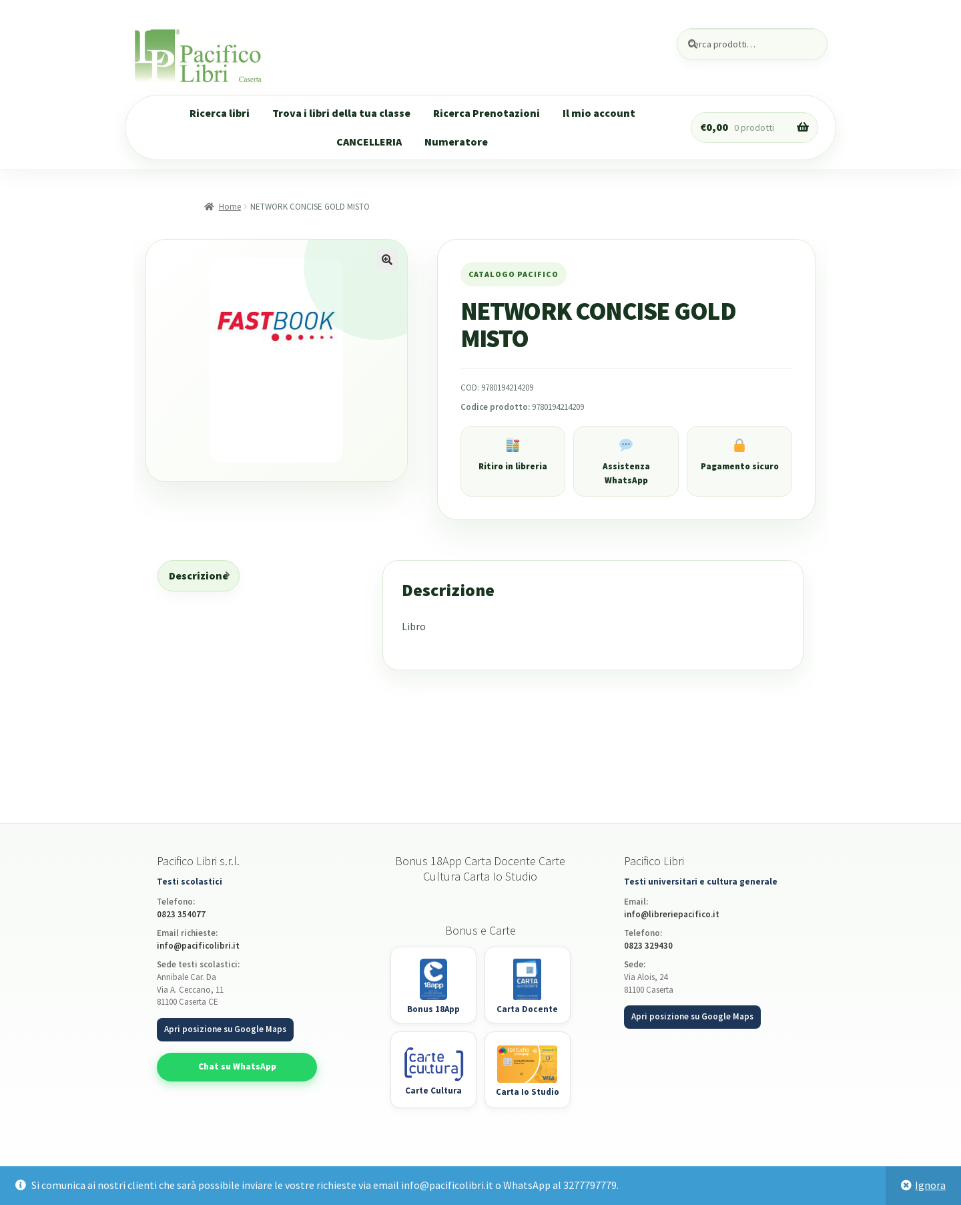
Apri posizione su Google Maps (225, 1029)
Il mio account (599, 112)
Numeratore (456, 141)
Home (230, 206)
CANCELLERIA (369, 141)
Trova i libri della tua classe (341, 112)
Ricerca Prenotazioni (486, 112)
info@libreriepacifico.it (671, 914)
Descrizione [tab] (198, 575)
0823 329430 (648, 945)
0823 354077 (181, 914)
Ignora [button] (930, 1185)
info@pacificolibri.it (198, 945)
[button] (387, 259)
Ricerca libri (220, 112)
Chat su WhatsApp (237, 1066)
